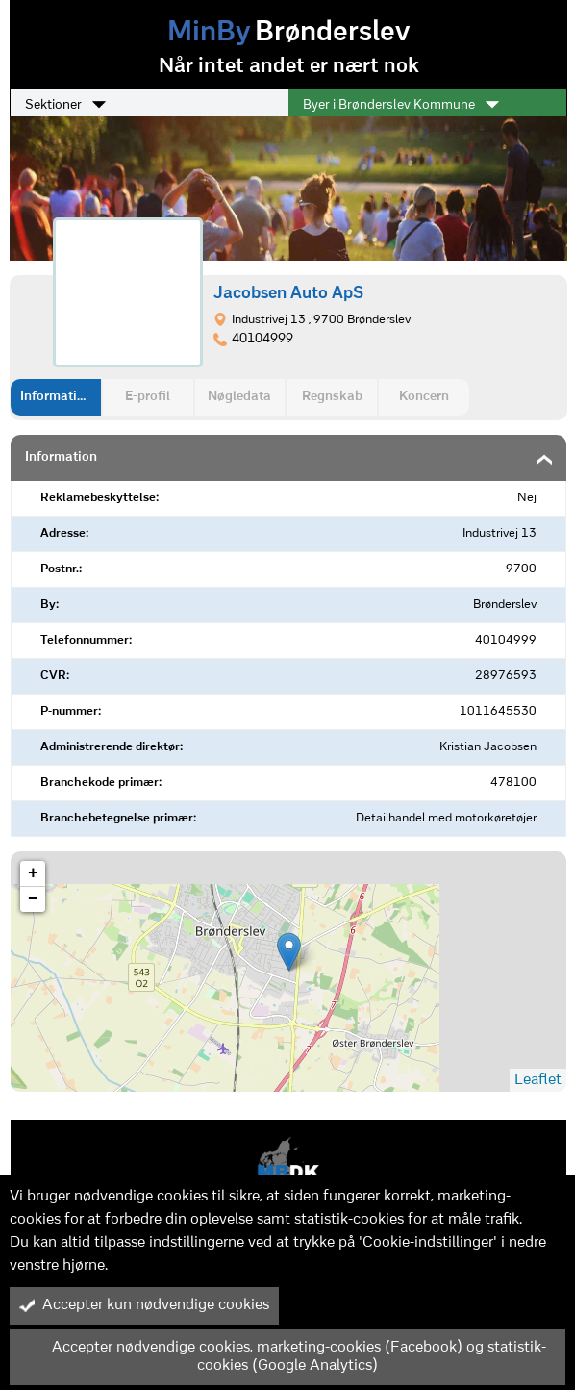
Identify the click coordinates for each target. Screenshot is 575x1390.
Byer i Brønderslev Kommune (401, 105)
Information (56, 397)
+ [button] (33, 873)
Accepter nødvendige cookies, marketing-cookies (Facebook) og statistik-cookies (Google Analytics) (282, 1357)
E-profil (147, 397)
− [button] (33, 899)
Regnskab (332, 397)
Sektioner (65, 105)
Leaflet (538, 1080)
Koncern (424, 397)
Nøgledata (239, 397)
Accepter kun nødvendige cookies (144, 1305)
